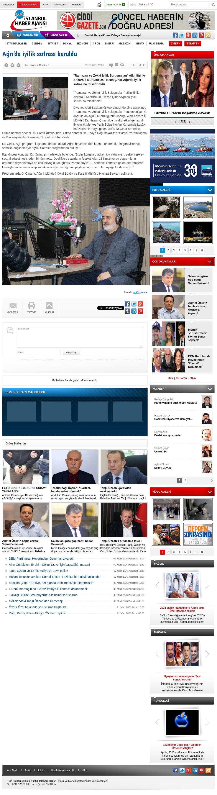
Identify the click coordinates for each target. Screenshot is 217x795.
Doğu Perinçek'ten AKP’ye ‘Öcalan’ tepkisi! (37, 613)
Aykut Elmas (177, 466)
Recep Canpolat (177, 401)
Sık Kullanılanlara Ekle (63, 770)
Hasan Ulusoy (177, 417)
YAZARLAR (159, 388)
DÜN (170, 378)
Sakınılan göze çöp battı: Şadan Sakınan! (198, 280)
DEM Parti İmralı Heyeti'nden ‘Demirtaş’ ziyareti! (41, 558)
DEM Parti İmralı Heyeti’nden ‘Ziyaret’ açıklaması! (199, 361)
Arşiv (45, 4)
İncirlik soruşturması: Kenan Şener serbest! (197, 335)
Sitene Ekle (60, 4)
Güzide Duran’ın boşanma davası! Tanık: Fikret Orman (182, 114)
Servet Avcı (177, 433)
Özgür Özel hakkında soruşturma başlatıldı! (38, 607)
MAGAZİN (160, 632)
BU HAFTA (181, 378)
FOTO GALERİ (161, 190)
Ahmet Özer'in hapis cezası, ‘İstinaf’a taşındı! (197, 308)
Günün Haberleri (28, 4)
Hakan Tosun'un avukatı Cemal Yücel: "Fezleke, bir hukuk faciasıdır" (55, 577)
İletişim (41, 770)
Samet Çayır (177, 450)
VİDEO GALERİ (161, 491)
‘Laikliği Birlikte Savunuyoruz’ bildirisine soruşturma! (43, 595)
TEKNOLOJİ (161, 700)
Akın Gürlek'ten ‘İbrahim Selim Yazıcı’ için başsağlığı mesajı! (49, 564)
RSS (84, 770)
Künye (28, 770)
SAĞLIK (159, 563)
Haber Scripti (38, 784)
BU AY (193, 378)
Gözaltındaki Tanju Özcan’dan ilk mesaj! (36, 601)
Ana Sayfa (8, 4)
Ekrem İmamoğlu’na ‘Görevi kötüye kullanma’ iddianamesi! (48, 589)
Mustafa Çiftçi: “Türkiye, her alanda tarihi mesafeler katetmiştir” (51, 583)
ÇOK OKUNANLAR (164, 261)
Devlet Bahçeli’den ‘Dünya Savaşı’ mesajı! (113, 35)
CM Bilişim (51, 784)
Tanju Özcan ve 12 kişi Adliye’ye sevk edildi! (38, 570)
